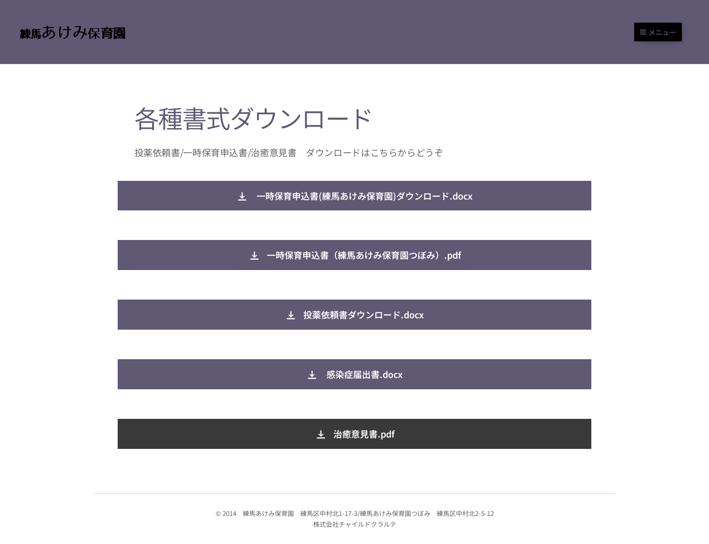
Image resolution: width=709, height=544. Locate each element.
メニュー (658, 32)
